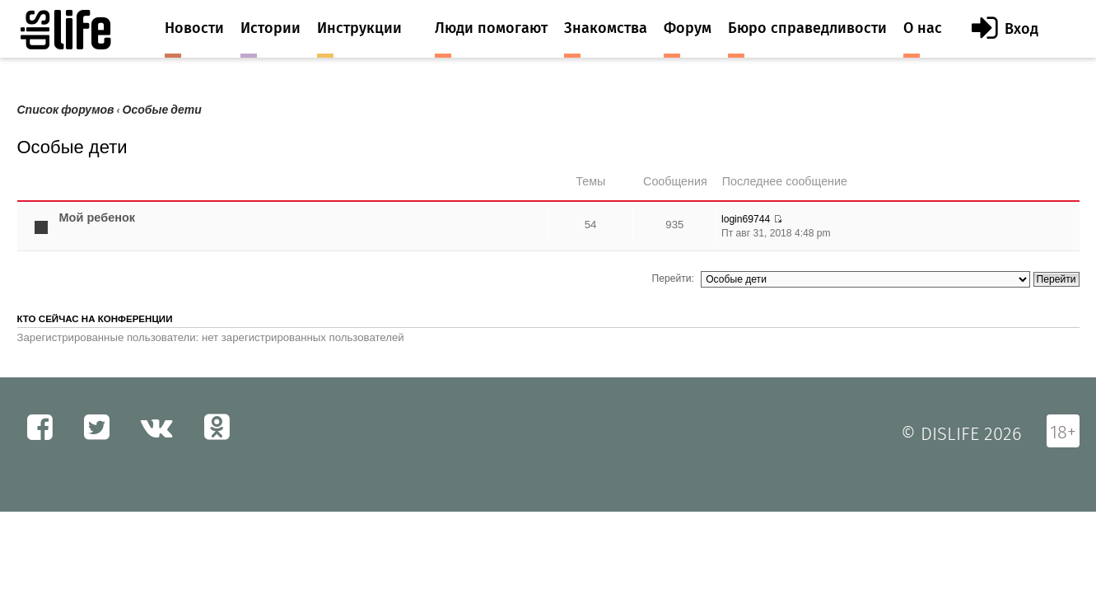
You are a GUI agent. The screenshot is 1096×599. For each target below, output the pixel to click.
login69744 (745, 219)
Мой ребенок (97, 217)
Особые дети (162, 110)
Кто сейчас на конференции (95, 319)
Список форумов (65, 110)
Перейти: (673, 278)
